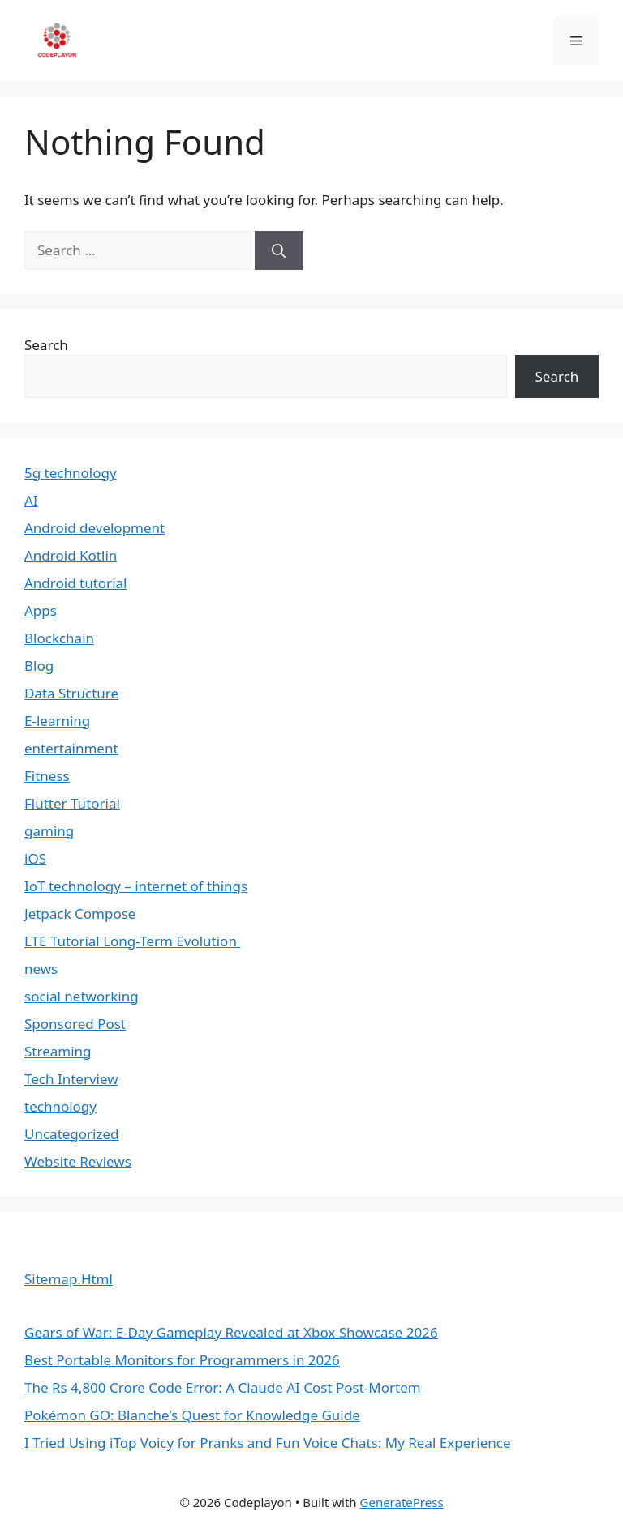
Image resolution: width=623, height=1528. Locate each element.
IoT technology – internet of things (135, 886)
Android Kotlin (70, 555)
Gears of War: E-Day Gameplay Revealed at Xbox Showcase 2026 (231, 1332)
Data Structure (71, 693)
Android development (94, 528)
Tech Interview (71, 1078)
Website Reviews (77, 1161)
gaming (49, 831)
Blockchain (59, 638)
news (41, 968)
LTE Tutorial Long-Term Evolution (132, 941)
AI (31, 500)
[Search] (279, 250)
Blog (39, 665)
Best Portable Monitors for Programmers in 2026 (182, 1360)
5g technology (70, 472)
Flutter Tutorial (72, 803)
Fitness (47, 775)
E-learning (57, 720)
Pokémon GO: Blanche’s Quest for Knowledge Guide (192, 1415)
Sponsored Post (75, 1023)
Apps (40, 610)
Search (46, 344)
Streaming (58, 1051)
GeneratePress (402, 1502)
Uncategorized (71, 1134)
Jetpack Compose (79, 913)
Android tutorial (75, 583)
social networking (81, 996)
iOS (35, 858)
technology (60, 1106)
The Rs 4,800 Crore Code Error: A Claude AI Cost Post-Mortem (222, 1387)
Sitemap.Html (68, 1279)
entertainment (71, 748)
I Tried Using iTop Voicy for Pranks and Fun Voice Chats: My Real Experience (267, 1442)
